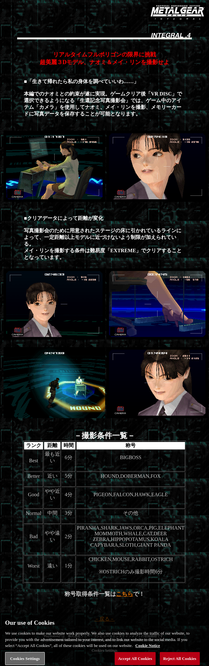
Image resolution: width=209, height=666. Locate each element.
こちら (124, 594)
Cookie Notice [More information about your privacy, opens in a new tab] (147, 648)
